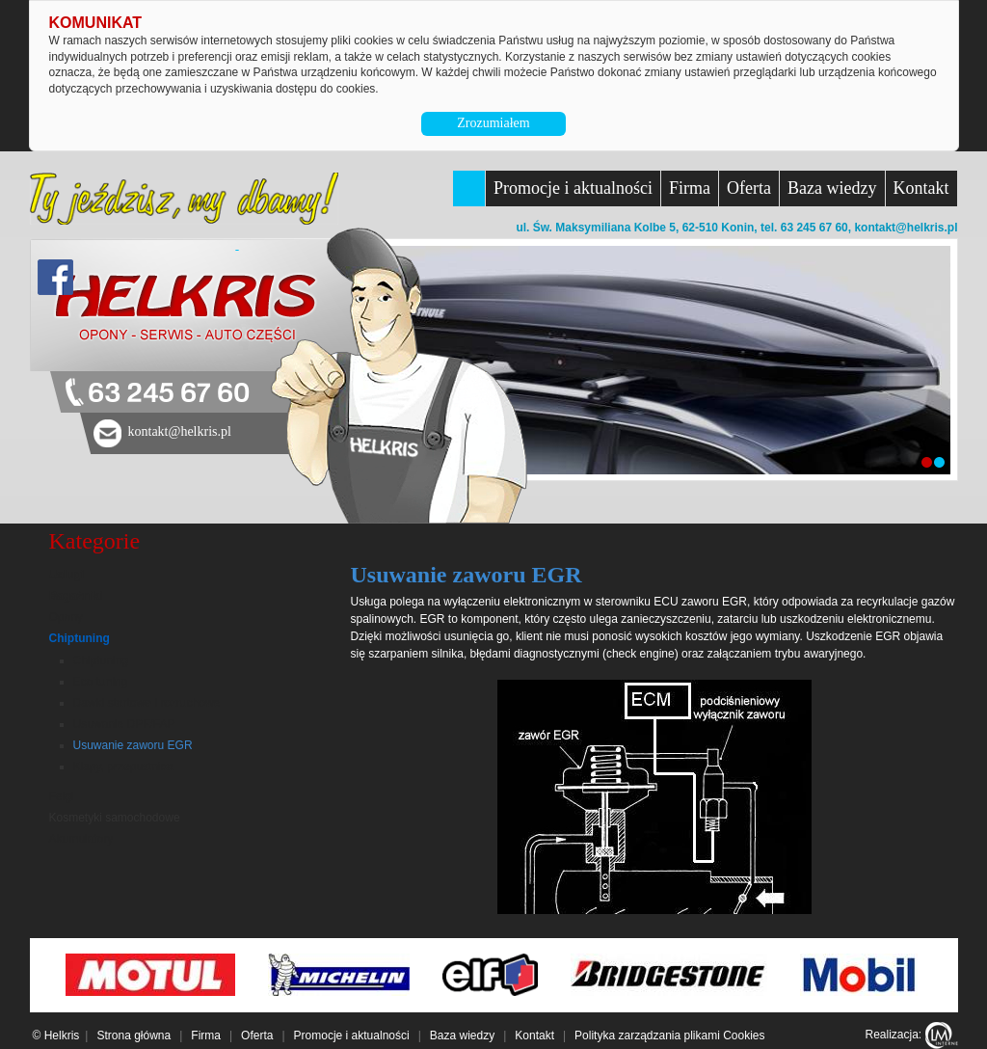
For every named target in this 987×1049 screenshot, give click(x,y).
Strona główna (133, 1035)
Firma (689, 188)
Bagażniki (76, 596)
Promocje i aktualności (573, 188)
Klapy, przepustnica (123, 766)
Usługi (67, 574)
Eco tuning (100, 681)
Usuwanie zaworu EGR (133, 745)
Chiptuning (79, 638)
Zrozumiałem (493, 123)
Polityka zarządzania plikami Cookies (669, 1035)
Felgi (61, 796)
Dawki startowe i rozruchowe (147, 703)
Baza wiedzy (831, 188)
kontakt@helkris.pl (905, 227)
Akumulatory (81, 839)
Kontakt (921, 188)
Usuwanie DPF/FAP (124, 724)
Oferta (749, 188)
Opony (66, 617)
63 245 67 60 (169, 394)
